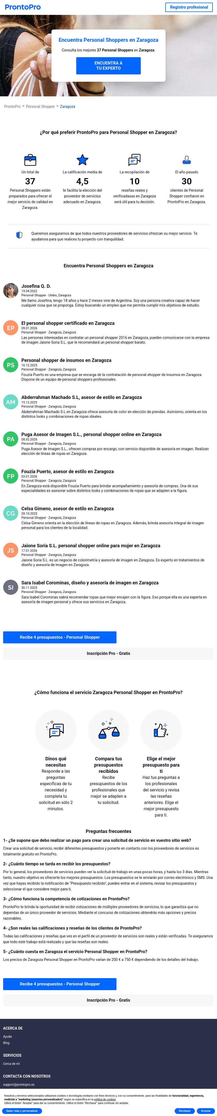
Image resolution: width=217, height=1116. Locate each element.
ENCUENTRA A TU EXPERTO (108, 66)
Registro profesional (189, 7)
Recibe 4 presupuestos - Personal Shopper (60, 637)
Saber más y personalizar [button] (22, 1110)
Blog (6, 1043)
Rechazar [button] (184, 1110)
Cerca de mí (11, 1064)
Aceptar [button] (206, 1110)
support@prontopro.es (18, 1084)
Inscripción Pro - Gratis (108, 653)
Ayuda (7, 1036)
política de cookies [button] (104, 1099)
